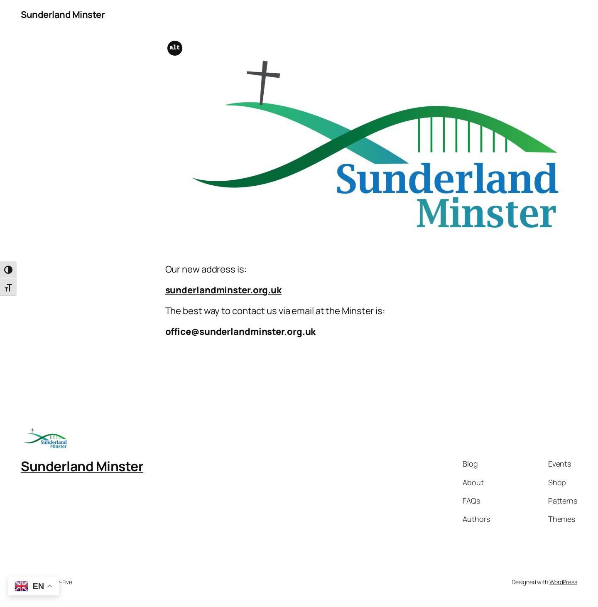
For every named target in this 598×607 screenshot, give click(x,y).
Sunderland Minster (63, 14)
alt (174, 48)
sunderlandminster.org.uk (223, 290)
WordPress (563, 582)
